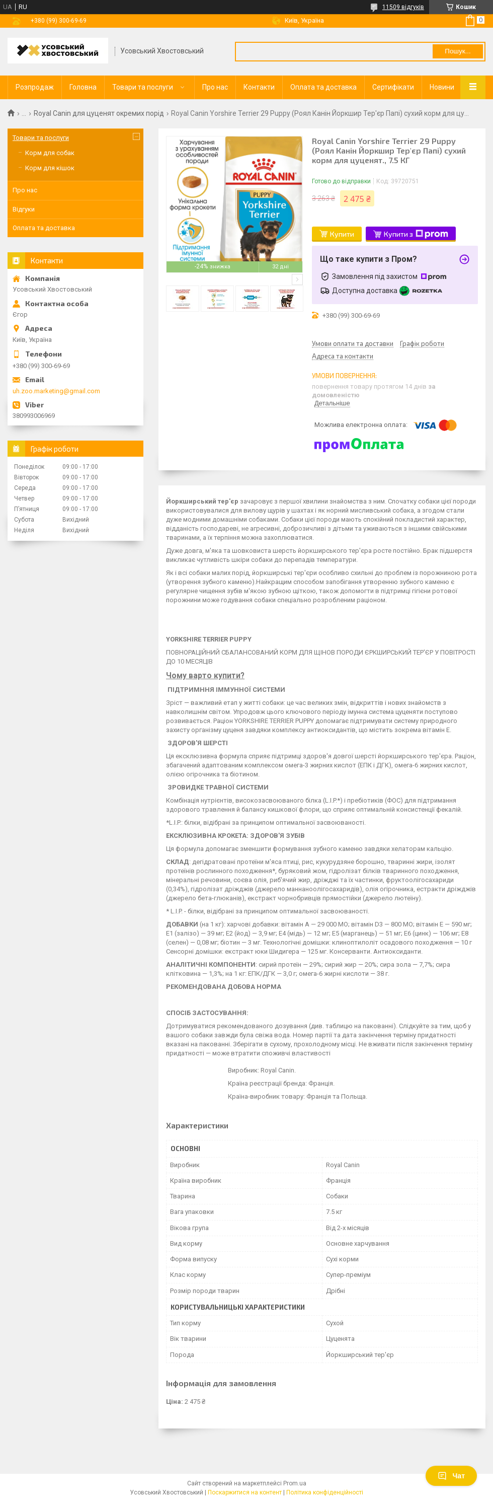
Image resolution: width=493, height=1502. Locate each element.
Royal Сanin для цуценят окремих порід (99, 113)
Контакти (259, 87)
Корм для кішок (49, 168)
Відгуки (24, 209)
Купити (342, 234)
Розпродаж (35, 87)
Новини (442, 87)
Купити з (416, 234)
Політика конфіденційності (324, 1492)
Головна (83, 87)
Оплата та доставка (323, 87)
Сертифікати (393, 87)
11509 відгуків (403, 7)
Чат (451, 1475)
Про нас (215, 87)
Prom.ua (294, 1483)
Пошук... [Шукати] (457, 51)
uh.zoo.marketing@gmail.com (56, 391)
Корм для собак (49, 153)
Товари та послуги (142, 87)
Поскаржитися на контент (245, 1492)
